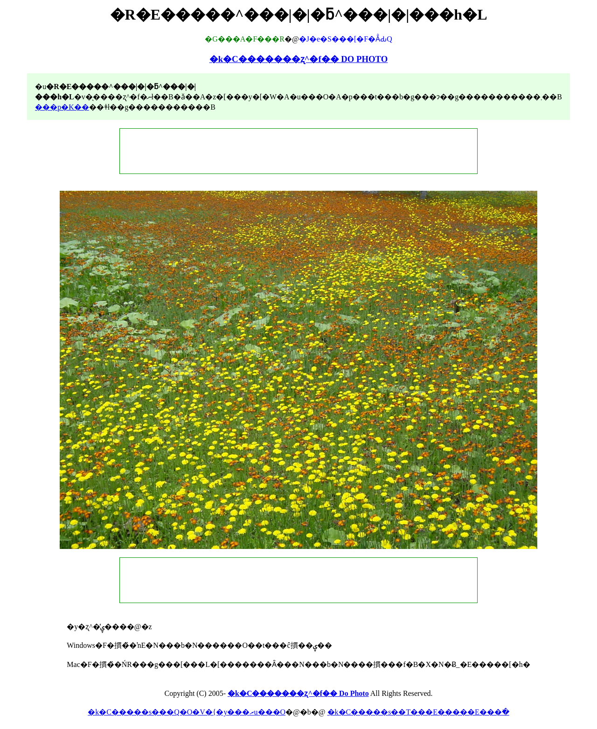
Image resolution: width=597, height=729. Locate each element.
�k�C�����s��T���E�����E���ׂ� (418, 712)
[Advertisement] (298, 151)
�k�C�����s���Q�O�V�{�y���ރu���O (186, 712)
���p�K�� (62, 107)
